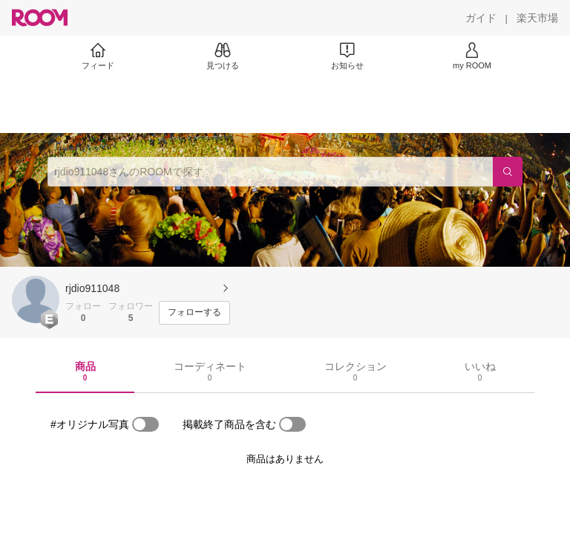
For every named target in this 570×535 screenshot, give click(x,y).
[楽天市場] (537, 18)
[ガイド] (481, 18)
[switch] (145, 424)
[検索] (507, 172)
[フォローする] (194, 313)
